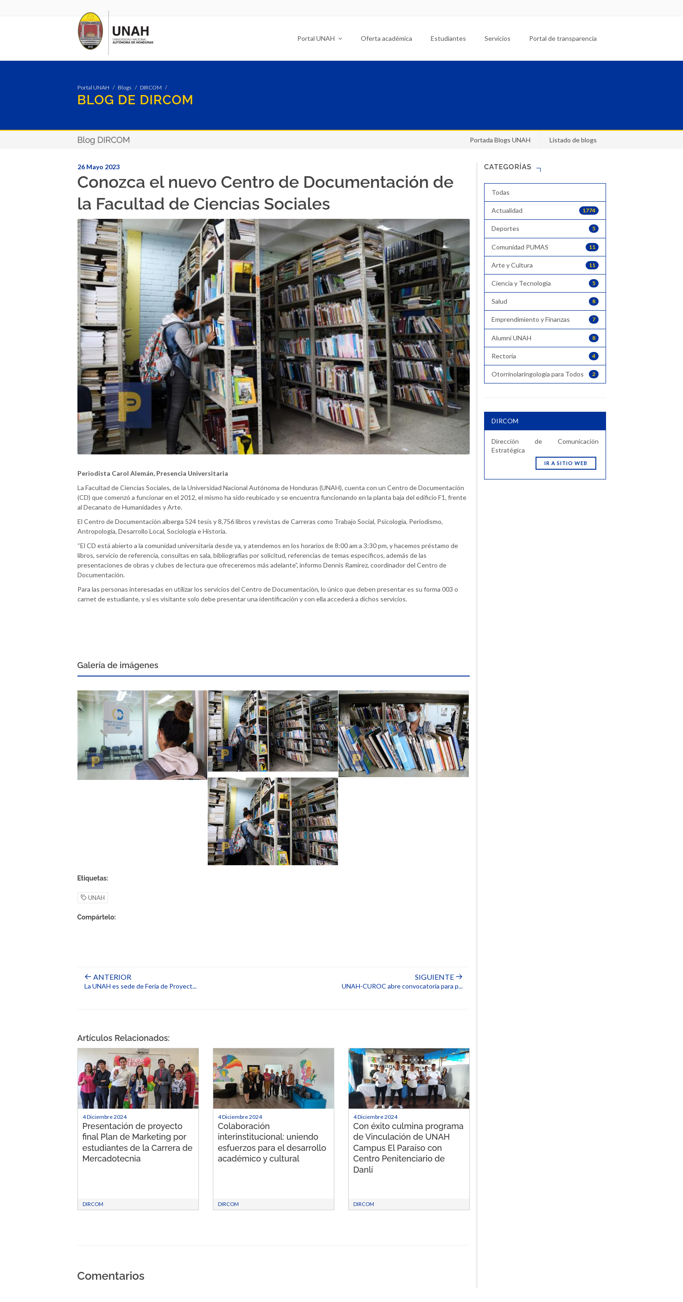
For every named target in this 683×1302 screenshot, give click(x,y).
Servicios (498, 38)
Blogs (125, 87)
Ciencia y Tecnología (545, 283)
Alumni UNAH (545, 338)
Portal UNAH (319, 38)
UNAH (93, 898)
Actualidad (545, 210)
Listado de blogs (573, 140)
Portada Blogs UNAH (500, 140)
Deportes (545, 228)
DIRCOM (151, 87)
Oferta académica (386, 38)
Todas (501, 192)
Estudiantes (448, 38)
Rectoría (545, 356)
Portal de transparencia (563, 38)
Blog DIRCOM (103, 140)
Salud (545, 301)
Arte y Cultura (545, 265)
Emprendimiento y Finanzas (545, 319)
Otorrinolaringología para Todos (545, 374)
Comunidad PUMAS (545, 247)
